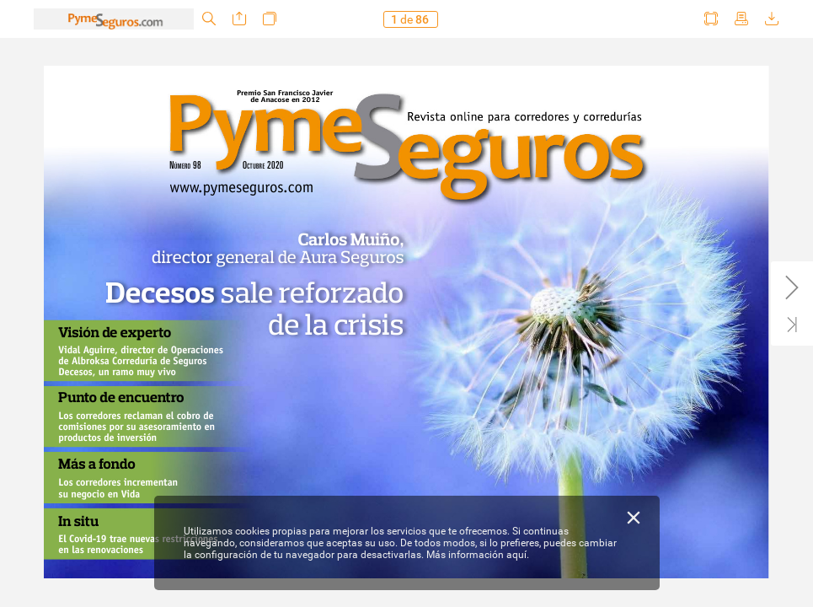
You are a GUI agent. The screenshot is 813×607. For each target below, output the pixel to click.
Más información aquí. (477, 555)
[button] (209, 19)
